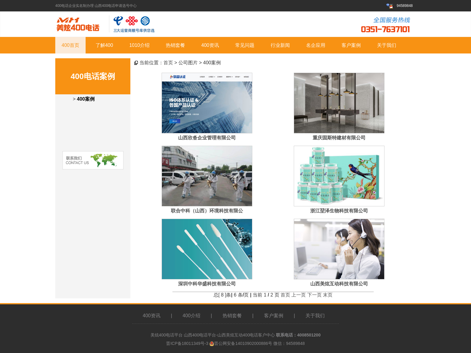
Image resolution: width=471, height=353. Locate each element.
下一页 (314, 294)
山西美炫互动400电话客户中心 (246, 335)
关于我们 (386, 45)
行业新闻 (280, 45)
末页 (328, 294)
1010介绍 (139, 45)
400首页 (70, 45)
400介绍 (191, 315)
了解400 (104, 45)
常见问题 (244, 45)
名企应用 (315, 45)
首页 (168, 62)
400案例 (86, 99)
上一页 (298, 294)
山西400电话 (196, 335)
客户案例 (351, 45)
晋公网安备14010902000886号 (243, 343)
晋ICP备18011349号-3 (187, 343)
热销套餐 (175, 45)
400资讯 (210, 45)
